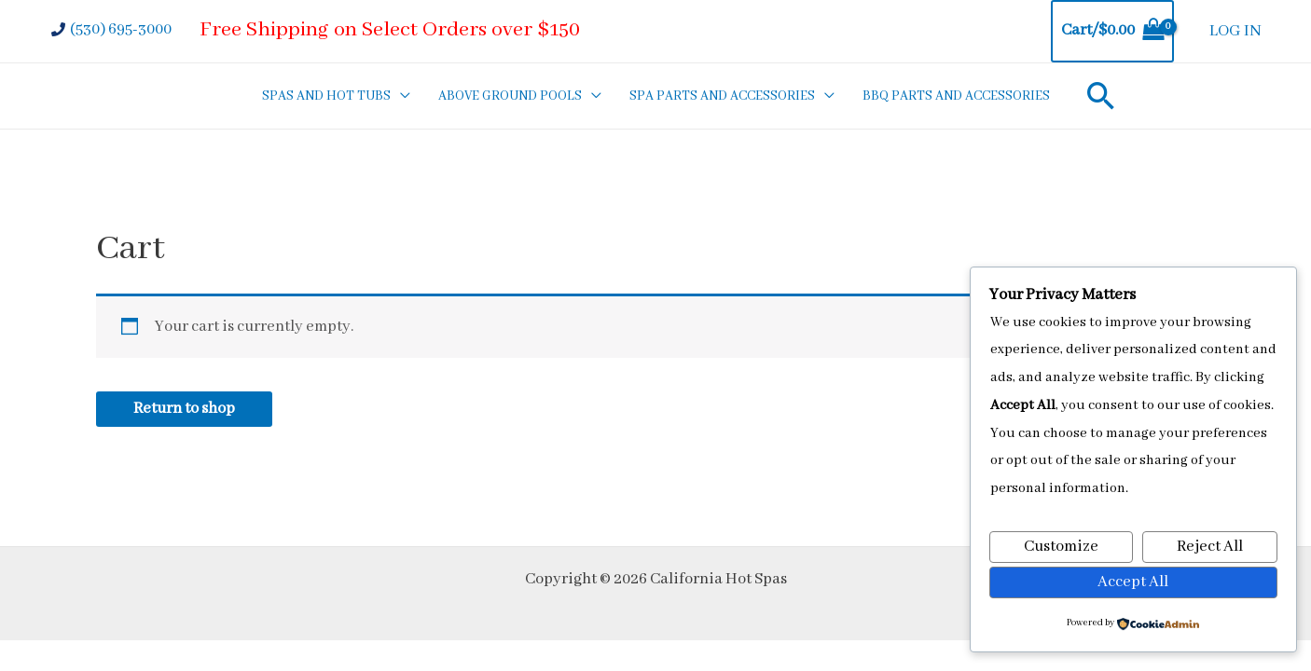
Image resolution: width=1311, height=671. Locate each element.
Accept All (1132, 582)
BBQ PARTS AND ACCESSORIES (956, 96)
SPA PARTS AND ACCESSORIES (722, 96)
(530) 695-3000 (121, 29)
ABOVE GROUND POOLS (510, 96)
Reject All (1210, 546)
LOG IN (1235, 31)
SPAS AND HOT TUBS (326, 96)
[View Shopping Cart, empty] (1112, 31)
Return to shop (184, 408)
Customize (1061, 546)
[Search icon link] (1101, 95)
